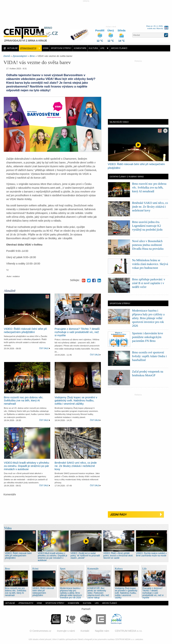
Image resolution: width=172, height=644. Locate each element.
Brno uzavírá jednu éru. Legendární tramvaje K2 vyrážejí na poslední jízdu (147, 225)
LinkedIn (99, 280)
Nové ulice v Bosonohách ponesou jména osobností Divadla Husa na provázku (148, 244)
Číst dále (44, 348)
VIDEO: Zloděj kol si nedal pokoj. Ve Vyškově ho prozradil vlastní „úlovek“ (85, 555)
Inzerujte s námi (66, 630)
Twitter (89, 280)
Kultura (93, 48)
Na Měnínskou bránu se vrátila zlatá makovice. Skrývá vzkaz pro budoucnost (150, 264)
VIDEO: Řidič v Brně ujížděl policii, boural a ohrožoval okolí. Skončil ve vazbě (118, 555)
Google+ (83, 280)
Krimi (46, 48)
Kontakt (85, 630)
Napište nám (102, 630)
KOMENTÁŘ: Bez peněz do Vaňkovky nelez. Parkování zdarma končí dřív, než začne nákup (98, 593)
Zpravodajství (28, 48)
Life (102, 48)
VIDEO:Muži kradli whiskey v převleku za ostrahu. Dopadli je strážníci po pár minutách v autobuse (26, 466)
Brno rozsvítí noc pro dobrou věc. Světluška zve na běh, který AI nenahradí (24, 400)
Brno (32, 56)
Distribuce (81, 33)
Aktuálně (12, 48)
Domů (7, 56)
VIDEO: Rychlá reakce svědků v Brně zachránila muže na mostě (151, 554)
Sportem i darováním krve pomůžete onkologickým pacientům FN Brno (147, 337)
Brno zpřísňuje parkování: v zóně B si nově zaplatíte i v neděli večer (148, 283)
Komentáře (80, 48)
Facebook (94, 280)
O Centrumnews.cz (40, 630)
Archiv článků (119, 48)
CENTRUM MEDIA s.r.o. (128, 630)
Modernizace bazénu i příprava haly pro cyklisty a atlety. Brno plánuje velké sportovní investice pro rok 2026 (148, 318)
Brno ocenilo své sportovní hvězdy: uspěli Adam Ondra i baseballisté (149, 356)
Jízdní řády (138, 514)
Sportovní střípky (61, 48)
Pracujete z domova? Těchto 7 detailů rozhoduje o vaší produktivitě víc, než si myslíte (77, 332)
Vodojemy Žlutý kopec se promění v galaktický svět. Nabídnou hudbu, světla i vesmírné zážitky (76, 400)
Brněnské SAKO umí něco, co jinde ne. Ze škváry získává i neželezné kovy (76, 466)
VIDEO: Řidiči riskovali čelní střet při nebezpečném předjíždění (25, 330)
